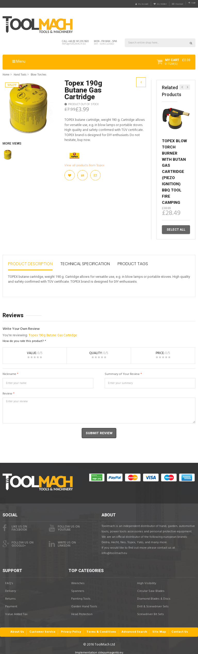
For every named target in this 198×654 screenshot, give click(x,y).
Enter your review (99, 409)
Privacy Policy (72, 628)
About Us (20, 628)
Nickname (9, 372)
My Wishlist (147, 3)
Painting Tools (80, 595)
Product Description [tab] (30, 262)
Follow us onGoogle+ (18, 540)
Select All (176, 229)
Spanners (77, 587)
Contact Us (176, 628)
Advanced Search (133, 628)
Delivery (10, 587)
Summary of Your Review (122, 372)
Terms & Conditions (102, 628)
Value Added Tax (16, 610)
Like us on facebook (15, 525)
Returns (10, 595)
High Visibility (146, 579)
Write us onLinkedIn (62, 540)
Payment (11, 602)
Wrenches (78, 579)
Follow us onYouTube (64, 525)
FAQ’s (9, 579)
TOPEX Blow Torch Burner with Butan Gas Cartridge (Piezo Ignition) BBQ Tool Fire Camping (174, 171)
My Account (122, 3)
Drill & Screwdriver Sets (153, 602)
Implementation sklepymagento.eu (99, 648)
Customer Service (45, 628)
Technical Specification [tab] (85, 262)
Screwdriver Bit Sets (150, 610)
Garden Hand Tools (84, 602)
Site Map (157, 628)
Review (7, 392)
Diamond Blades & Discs (153, 595)
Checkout (172, 3)
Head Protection (82, 610)
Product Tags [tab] (133, 262)
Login (191, 4)
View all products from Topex (84, 165)
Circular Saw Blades (150, 587)
